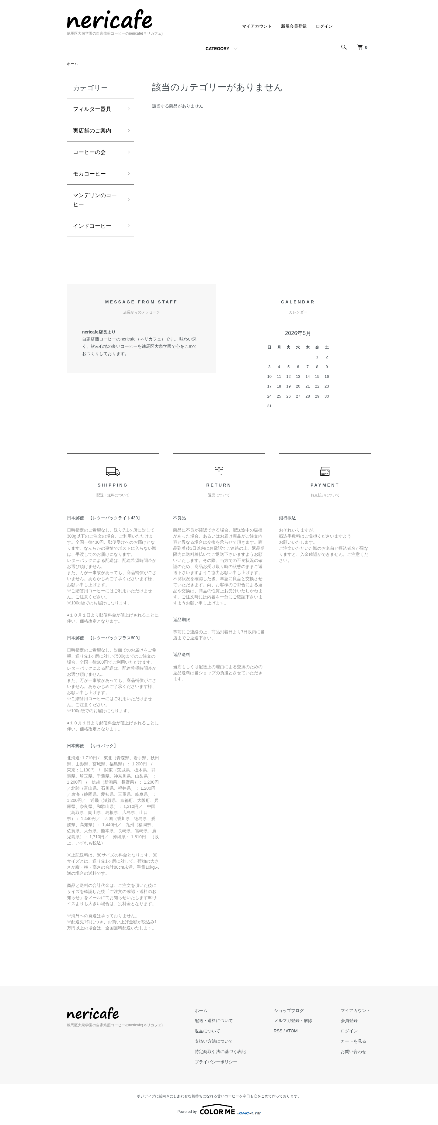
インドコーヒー (92, 227)
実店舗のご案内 (92, 131)
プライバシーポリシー (218, 1063)
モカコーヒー (89, 174)
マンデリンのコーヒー (95, 201)
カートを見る (354, 1042)
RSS (280, 1032)
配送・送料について (216, 1022)
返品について (210, 1032)
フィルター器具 (92, 109)
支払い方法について (216, 1042)
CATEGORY (217, 48)
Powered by (218, 1110)
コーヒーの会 (89, 152)
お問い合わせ (354, 1052)
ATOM (294, 1032)
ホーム (72, 64)
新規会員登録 (294, 26)
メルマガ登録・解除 (295, 1022)
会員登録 (349, 1022)
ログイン (324, 26)
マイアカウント (257, 26)
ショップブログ (290, 1011)
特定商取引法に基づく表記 (222, 1052)
